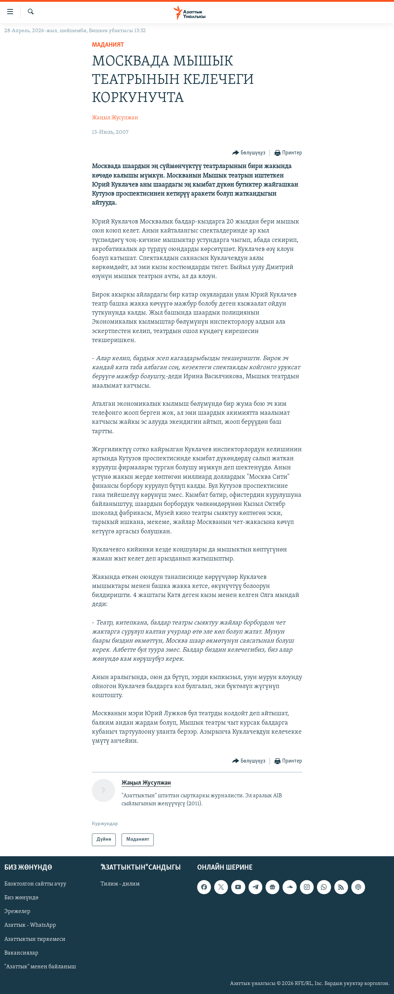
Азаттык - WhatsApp (30, 925)
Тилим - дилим (120, 884)
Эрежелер (17, 911)
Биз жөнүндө (21, 898)
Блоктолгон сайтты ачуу (35, 884)
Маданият (108, 45)
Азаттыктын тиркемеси (34, 939)
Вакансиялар (21, 953)
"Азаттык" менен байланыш (40, 966)
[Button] (249, 153)
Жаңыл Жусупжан (115, 118)
